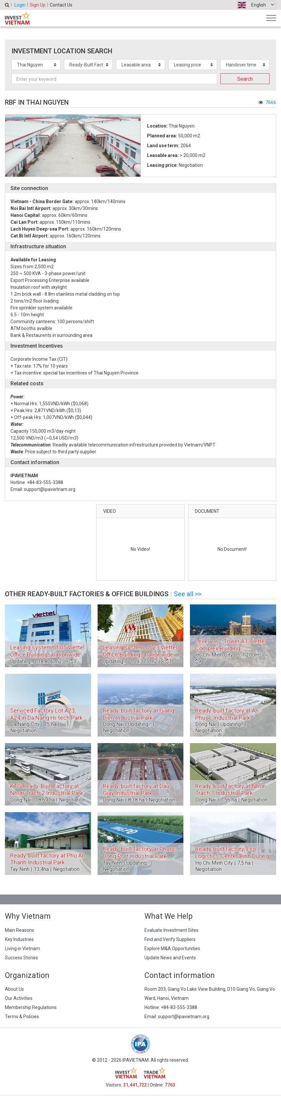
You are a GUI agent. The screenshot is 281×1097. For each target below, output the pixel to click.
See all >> (187, 594)
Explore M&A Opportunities (172, 948)
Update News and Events (170, 957)
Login (20, 5)
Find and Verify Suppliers (170, 939)
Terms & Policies (22, 1016)
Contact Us (61, 5)
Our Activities (18, 998)
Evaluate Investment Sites (171, 930)
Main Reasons (19, 930)
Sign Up (38, 5)
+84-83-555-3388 (179, 1007)
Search (245, 79)
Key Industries (19, 939)
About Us (14, 989)
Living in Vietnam (22, 948)
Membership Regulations (31, 1007)
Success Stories (21, 957)
